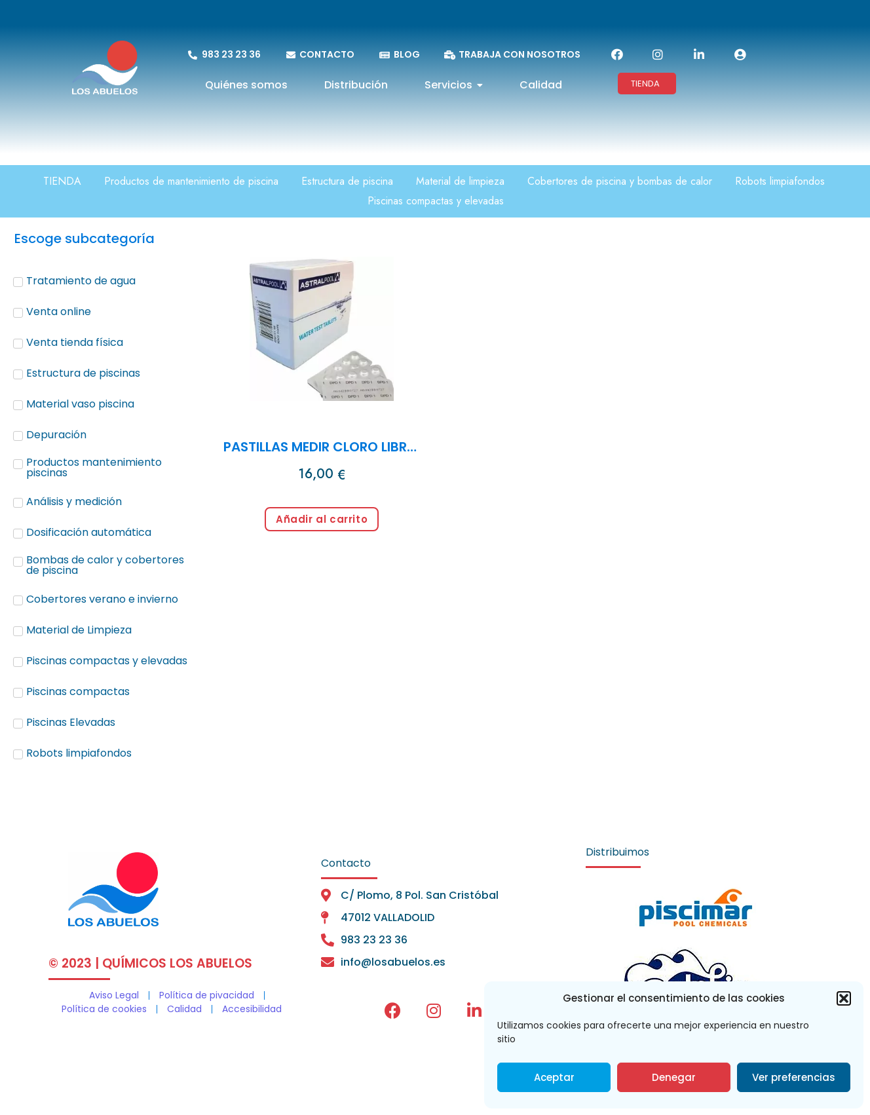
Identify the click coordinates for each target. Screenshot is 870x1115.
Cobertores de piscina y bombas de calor (619, 181)
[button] (843, 998)
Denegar (674, 1077)
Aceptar (554, 1077)
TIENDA (62, 181)
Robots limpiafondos (780, 181)
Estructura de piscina (347, 181)
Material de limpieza (460, 181)
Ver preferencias (793, 1077)
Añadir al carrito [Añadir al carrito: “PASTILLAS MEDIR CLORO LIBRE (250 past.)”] (322, 519)
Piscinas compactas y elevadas (436, 200)
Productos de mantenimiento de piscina (191, 181)
